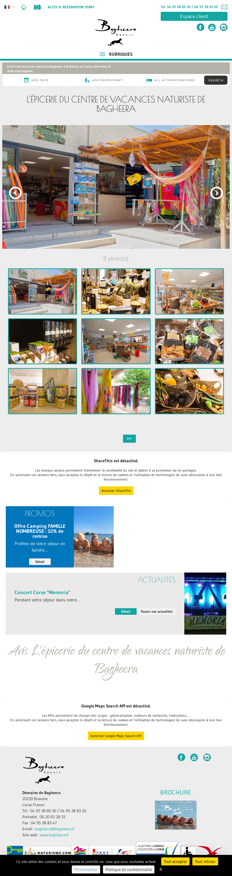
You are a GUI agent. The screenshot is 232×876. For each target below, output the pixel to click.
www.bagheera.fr (54, 834)
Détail (39, 561)
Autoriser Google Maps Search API (116, 736)
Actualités (156, 579)
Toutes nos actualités (156, 611)
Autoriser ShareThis (116, 490)
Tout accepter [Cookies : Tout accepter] (175, 861)
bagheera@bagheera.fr (55, 828)
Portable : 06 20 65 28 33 (43, 816)
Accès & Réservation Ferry (71, 7)
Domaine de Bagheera (41, 792)
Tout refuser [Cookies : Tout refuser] (205, 861)
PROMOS (40, 513)
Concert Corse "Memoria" (42, 592)
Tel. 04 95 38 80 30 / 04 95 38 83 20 (189, 7)
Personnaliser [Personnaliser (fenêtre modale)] (86, 869)
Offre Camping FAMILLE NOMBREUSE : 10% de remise (40, 531)
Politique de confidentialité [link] (128, 869)
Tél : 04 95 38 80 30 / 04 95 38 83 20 (54, 810)
